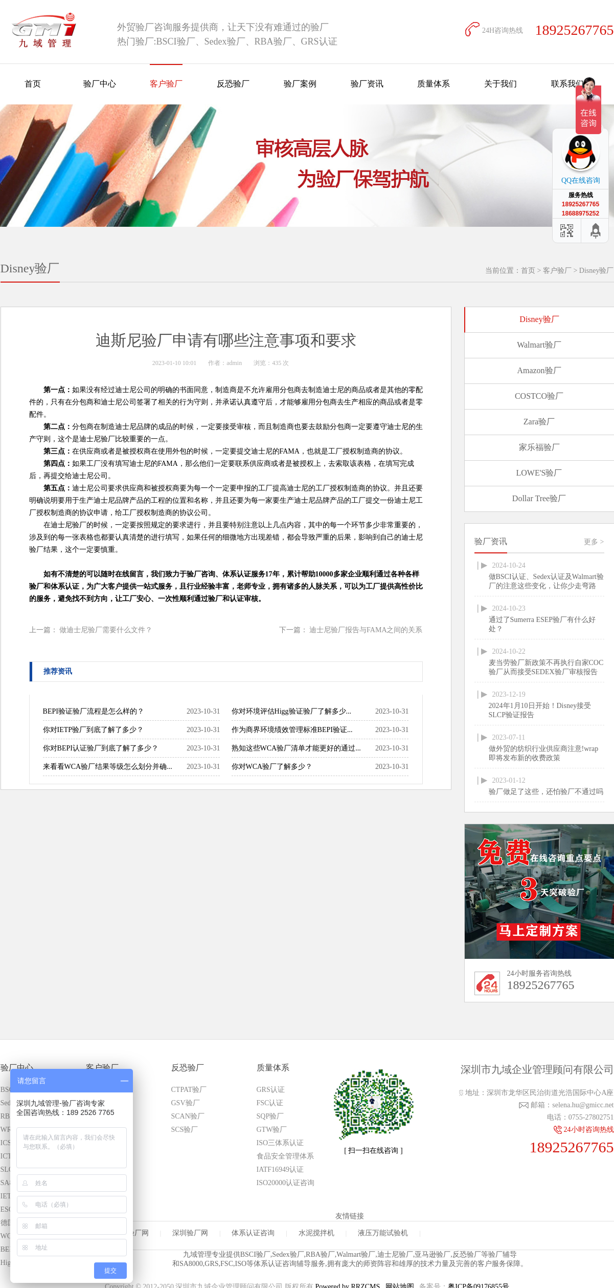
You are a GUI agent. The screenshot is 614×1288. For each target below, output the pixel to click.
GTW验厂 (272, 1129)
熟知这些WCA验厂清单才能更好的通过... (296, 748)
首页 (33, 83)
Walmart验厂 (539, 344)
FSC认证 (270, 1103)
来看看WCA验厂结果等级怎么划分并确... (107, 766)
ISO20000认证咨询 (286, 1183)
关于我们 (500, 83)
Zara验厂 (539, 421)
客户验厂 (166, 83)
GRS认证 (271, 1089)
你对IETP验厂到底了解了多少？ (93, 730)
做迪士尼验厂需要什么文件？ (105, 630)
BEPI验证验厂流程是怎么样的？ (93, 711)
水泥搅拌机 (316, 1233)
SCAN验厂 (187, 1116)
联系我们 (567, 83)
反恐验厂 (233, 83)
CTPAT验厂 (189, 1089)
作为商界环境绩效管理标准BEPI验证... (292, 730)
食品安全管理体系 (285, 1156)
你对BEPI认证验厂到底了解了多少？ (100, 748)
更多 (594, 542)
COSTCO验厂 (539, 396)
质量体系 (433, 83)
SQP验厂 (270, 1116)
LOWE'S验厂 (539, 472)
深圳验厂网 (190, 1233)
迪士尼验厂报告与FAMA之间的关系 (365, 630)
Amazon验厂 (539, 370)
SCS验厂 (184, 1129)
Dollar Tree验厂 (539, 498)
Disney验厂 (596, 270)
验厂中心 (99, 83)
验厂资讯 (367, 83)
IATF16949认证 (280, 1169)
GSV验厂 (185, 1103)
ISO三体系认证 (280, 1143)
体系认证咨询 (253, 1233)
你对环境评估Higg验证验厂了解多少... (292, 711)
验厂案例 (300, 83)
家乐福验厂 (539, 447)
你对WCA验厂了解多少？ (272, 766)
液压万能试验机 (383, 1233)
